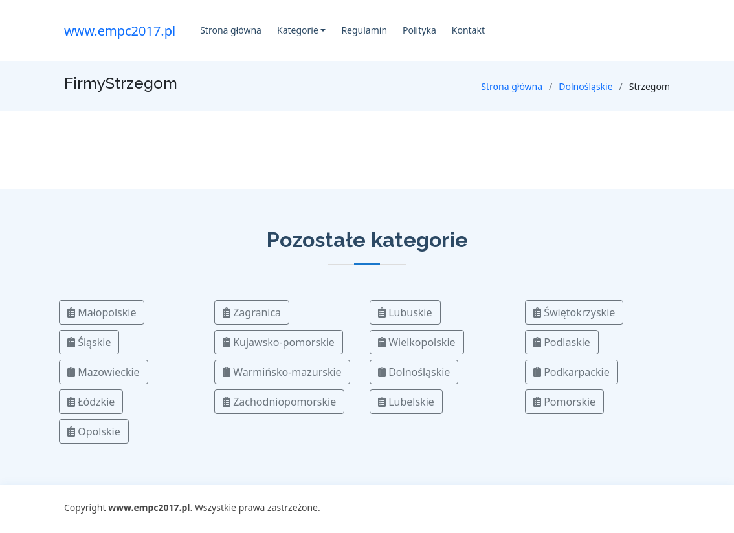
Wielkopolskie (417, 342)
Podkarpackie (571, 372)
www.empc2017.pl (119, 30)
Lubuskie (405, 312)
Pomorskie (564, 402)
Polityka (419, 30)
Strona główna (230, 30)
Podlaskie (561, 342)
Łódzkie (91, 402)
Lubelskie (406, 402)
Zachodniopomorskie (279, 402)
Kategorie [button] (297, 30)
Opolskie (93, 431)
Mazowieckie (103, 372)
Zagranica (252, 312)
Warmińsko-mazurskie (282, 372)
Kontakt (468, 30)
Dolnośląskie (585, 86)
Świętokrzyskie (574, 312)
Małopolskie (101, 312)
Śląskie (89, 342)
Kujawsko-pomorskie (279, 342)
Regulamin (364, 30)
